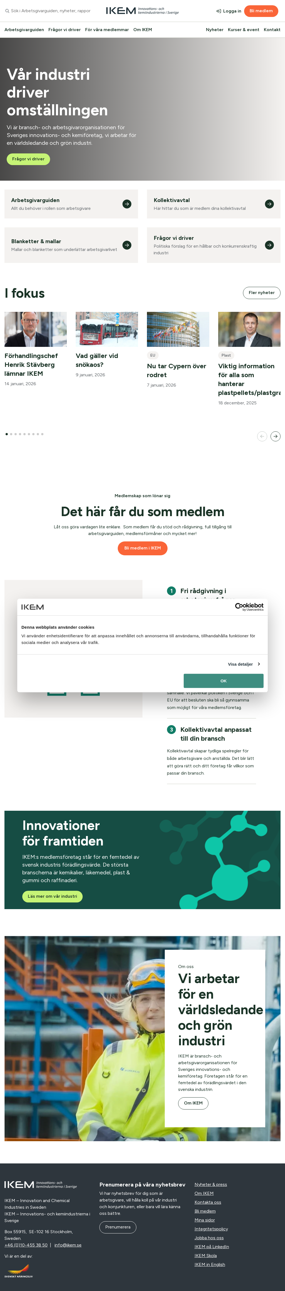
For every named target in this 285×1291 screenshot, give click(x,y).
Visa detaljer (240, 664)
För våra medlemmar (107, 29)
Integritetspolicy (211, 1229)
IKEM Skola (206, 1255)
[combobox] (47, 10)
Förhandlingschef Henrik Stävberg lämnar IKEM (31, 364)
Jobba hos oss (209, 1237)
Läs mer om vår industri (52, 896)
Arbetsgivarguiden (24, 29)
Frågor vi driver (64, 29)
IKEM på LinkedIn (212, 1246)
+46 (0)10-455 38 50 (26, 1245)
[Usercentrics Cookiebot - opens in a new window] (239, 607)
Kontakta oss (208, 1202)
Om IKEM (142, 29)
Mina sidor (205, 1220)
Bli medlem (261, 10)
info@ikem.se (68, 1245)
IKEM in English (210, 1264)
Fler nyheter (262, 292)
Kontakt (272, 29)
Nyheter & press (211, 1184)
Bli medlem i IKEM (142, 548)
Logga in (232, 11)
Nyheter (214, 29)
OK (223, 680)
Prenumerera (118, 1227)
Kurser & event (243, 29)
